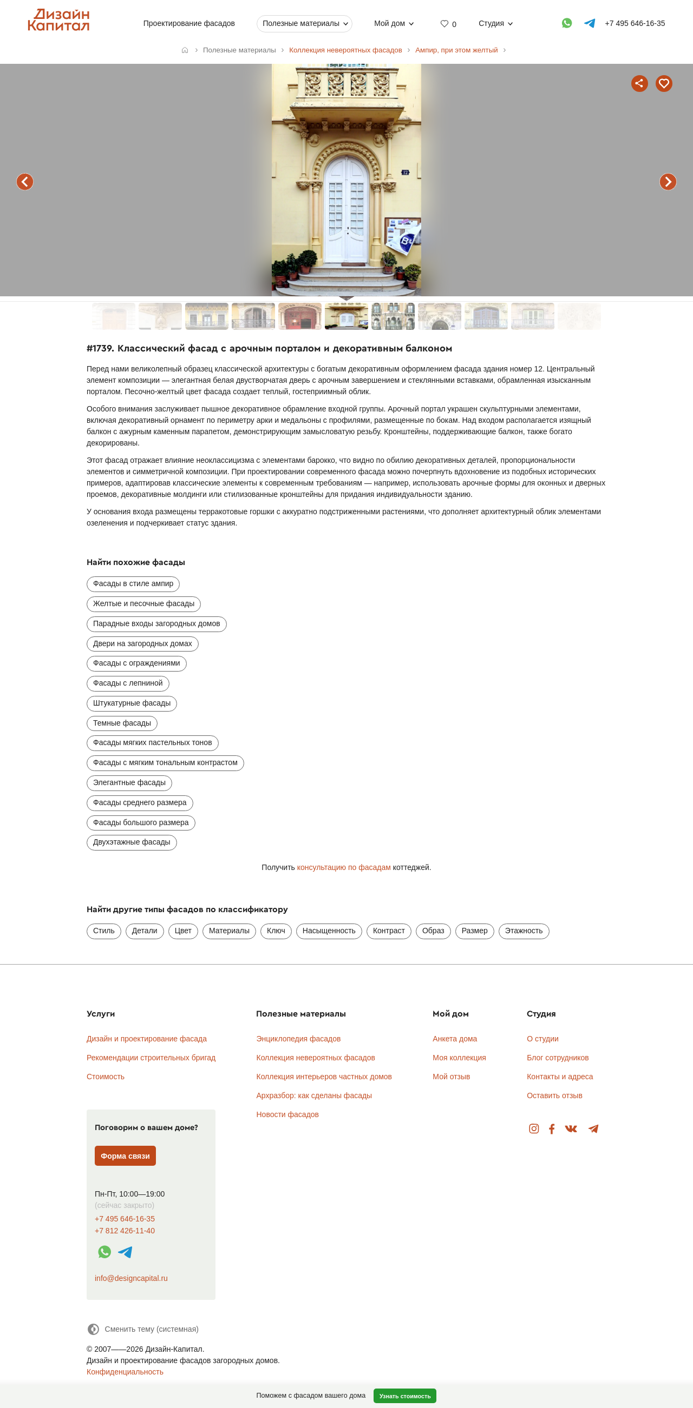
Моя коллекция (459, 1057)
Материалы (229, 930)
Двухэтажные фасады (132, 842)
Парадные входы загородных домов (156, 623)
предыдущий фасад (25, 181)
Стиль (104, 930)
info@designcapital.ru (131, 1278)
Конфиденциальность (125, 1371)
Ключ (276, 930)
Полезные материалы (301, 23)
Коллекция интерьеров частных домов (324, 1076)
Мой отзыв (451, 1076)
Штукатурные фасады (132, 703)
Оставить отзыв (555, 1095)
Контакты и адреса (560, 1076)
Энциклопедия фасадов (298, 1038)
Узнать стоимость (405, 1396)
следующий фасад (668, 181)
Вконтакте (571, 1129)
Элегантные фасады (129, 782)
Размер (475, 930)
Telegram (593, 1129)
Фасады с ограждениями (136, 663)
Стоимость (106, 1076)
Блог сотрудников (558, 1057)
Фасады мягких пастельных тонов (152, 742)
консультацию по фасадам (344, 867)
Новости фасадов (287, 1114)
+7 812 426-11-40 (125, 1231)
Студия (491, 23)
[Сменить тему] (143, 1329)
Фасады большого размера (141, 822)
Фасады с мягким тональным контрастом (165, 762)
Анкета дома (455, 1038)
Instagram (534, 1129)
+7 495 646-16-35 (125, 1219)
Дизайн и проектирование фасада (147, 1038)
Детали (145, 930)
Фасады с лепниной (128, 683)
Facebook (552, 1129)
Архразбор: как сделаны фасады (314, 1095)
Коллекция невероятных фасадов (315, 1057)
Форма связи (125, 1156)
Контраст (389, 930)
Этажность (524, 930)
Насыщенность (329, 930)
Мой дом (389, 23)
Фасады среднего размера (140, 802)
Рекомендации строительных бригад (151, 1057)
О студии (543, 1038)
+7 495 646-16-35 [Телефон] (635, 23)
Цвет (183, 930)
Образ (433, 930)
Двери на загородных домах (142, 643)
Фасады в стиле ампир (133, 583)
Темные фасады (122, 723)
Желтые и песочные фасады (143, 603)
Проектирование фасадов (189, 23)
